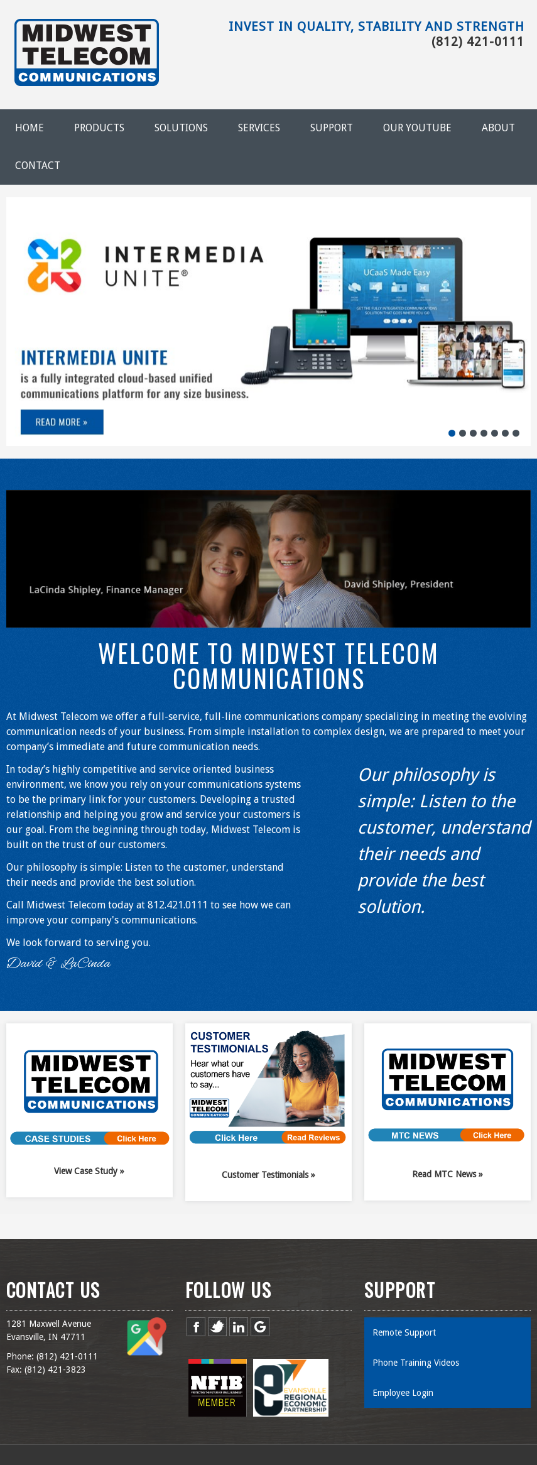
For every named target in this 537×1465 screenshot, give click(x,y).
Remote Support (404, 1332)
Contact (37, 166)
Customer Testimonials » (268, 1175)
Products (99, 128)
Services (259, 128)
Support (331, 128)
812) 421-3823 (56, 1369)
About (498, 128)
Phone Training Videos (415, 1363)
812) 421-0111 (68, 1356)
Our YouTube (417, 128)
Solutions (181, 128)
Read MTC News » (447, 1174)
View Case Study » (89, 1171)
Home (29, 128)
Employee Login (402, 1393)
